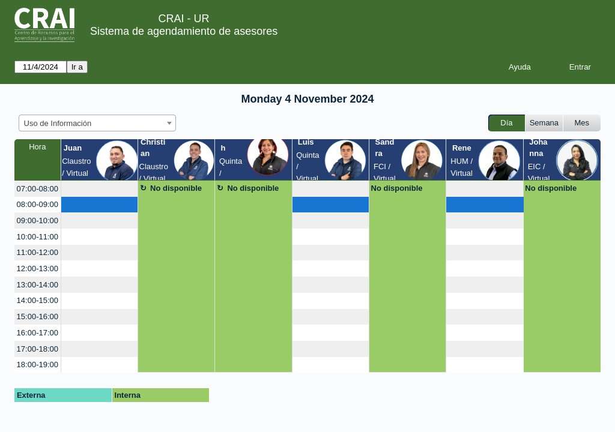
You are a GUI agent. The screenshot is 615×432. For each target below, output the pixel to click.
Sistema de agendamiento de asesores (183, 31)
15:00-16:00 (37, 316)
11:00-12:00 (37, 252)
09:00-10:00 (37, 220)
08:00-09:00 (37, 204)
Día (506, 122)
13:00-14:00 (37, 284)
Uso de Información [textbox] (58, 123)
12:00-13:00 (37, 268)
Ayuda (520, 66)
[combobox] (97, 123)
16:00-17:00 (37, 332)
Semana (544, 122)
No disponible (176, 188)
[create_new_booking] (99, 189)
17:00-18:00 (37, 348)
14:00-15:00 (37, 300)
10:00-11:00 (37, 236)
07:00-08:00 (37, 188)
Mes (582, 122)
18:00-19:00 (37, 364)
